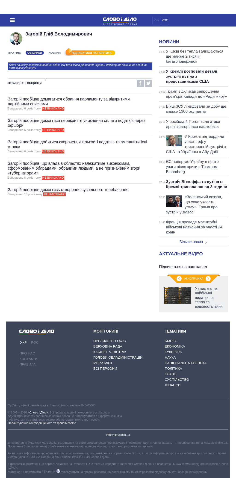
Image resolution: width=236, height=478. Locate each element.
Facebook (140, 83)
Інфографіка (193, 278)
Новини (55, 52)
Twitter (148, 83)
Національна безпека (186, 363)
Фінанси (173, 385)
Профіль (14, 52)
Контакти (28, 359)
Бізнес (171, 341)
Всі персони (105, 368)
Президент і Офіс (109, 341)
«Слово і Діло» (38, 412)
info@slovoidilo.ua (118, 435)
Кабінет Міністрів (109, 352)
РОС (165, 20)
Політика (173, 368)
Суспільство (177, 379)
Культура (173, 352)
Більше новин (193, 242)
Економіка (175, 346)
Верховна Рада (107, 346)
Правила (27, 364)
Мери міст (103, 363)
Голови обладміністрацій (117, 357)
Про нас (27, 353)
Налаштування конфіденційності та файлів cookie (42, 423)
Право (171, 374)
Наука (170, 357)
